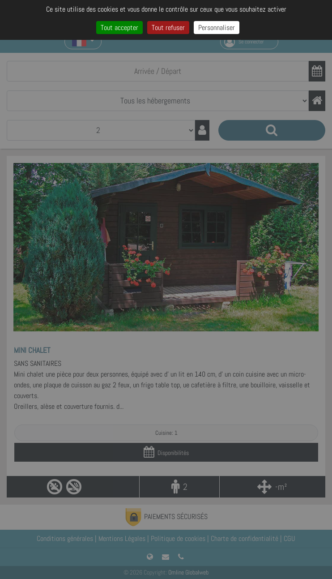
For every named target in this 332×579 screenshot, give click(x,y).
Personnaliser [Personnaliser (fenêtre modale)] (216, 27)
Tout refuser (168, 27)
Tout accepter (119, 27)
